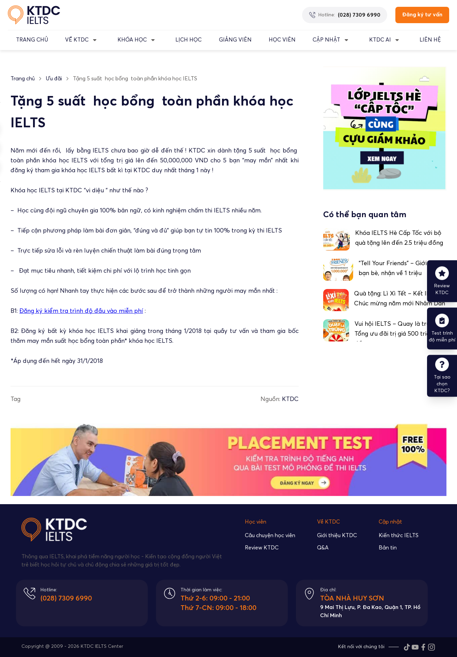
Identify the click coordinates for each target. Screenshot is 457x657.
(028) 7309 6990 (66, 598)
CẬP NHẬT (326, 40)
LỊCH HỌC (188, 40)
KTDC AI (380, 40)
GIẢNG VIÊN (235, 40)
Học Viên (282, 40)
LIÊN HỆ (430, 40)
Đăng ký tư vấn (422, 14)
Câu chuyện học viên (270, 535)
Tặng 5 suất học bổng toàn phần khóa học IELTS (135, 78)
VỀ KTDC (77, 40)
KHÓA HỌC (132, 40)
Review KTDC (262, 547)
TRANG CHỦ (32, 40)
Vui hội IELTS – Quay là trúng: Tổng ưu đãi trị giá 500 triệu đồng (396, 334)
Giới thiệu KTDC (337, 535)
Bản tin (388, 547)
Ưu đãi (54, 78)
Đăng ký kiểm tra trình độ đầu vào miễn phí (81, 311)
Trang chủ (23, 78)
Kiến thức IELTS (399, 535)
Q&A (323, 547)
